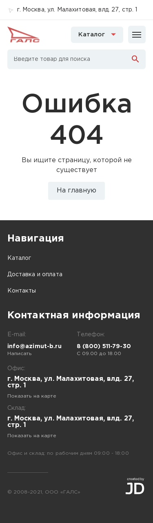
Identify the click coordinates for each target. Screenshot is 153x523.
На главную (76, 191)
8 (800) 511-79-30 (104, 346)
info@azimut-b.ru (34, 346)
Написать (19, 353)
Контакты (21, 290)
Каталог (19, 258)
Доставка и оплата (34, 274)
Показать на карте (32, 396)
